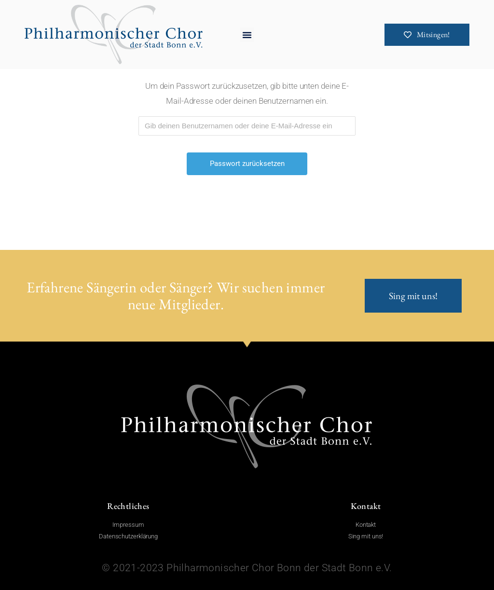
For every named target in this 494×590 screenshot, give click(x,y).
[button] (247, 34)
